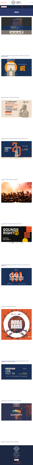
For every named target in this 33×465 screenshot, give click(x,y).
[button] (22, 7)
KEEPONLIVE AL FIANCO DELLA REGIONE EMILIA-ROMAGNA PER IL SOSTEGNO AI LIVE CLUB (14, 138)
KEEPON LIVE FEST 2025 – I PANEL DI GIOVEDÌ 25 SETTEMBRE (10, 97)
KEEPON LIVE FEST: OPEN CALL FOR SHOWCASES (8, 306)
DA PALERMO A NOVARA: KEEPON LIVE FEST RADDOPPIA (9, 179)
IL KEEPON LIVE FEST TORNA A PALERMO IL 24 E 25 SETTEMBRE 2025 (11, 400)
